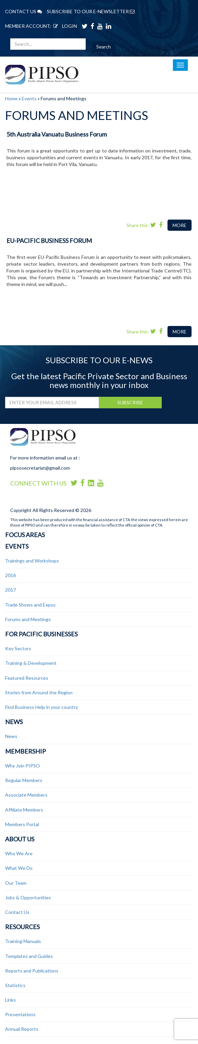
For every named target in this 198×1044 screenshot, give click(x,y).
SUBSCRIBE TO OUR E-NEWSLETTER (91, 11)
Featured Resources (26, 678)
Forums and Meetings (28, 619)
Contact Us (17, 912)
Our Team (15, 883)
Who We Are (19, 853)
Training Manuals (23, 941)
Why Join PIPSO (22, 766)
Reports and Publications (31, 971)
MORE (179, 225)
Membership (25, 751)
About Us (19, 839)
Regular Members (23, 780)
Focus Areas (25, 534)
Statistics (15, 985)
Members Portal (22, 824)
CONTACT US (23, 11)
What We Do (19, 868)
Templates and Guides (29, 956)
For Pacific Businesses (41, 634)
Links (10, 1000)
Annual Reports (21, 1029)
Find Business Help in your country (41, 707)
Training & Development (31, 663)
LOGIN (64, 26)
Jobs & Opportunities (28, 897)
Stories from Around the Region (39, 692)
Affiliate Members (24, 810)
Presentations (20, 1014)
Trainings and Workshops (32, 561)
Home (11, 98)
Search (103, 46)
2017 (10, 590)
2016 (10, 575)
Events (29, 98)
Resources (22, 926)
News (14, 721)
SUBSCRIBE (130, 402)
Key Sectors (18, 648)
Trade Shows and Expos (30, 605)
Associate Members (26, 795)
